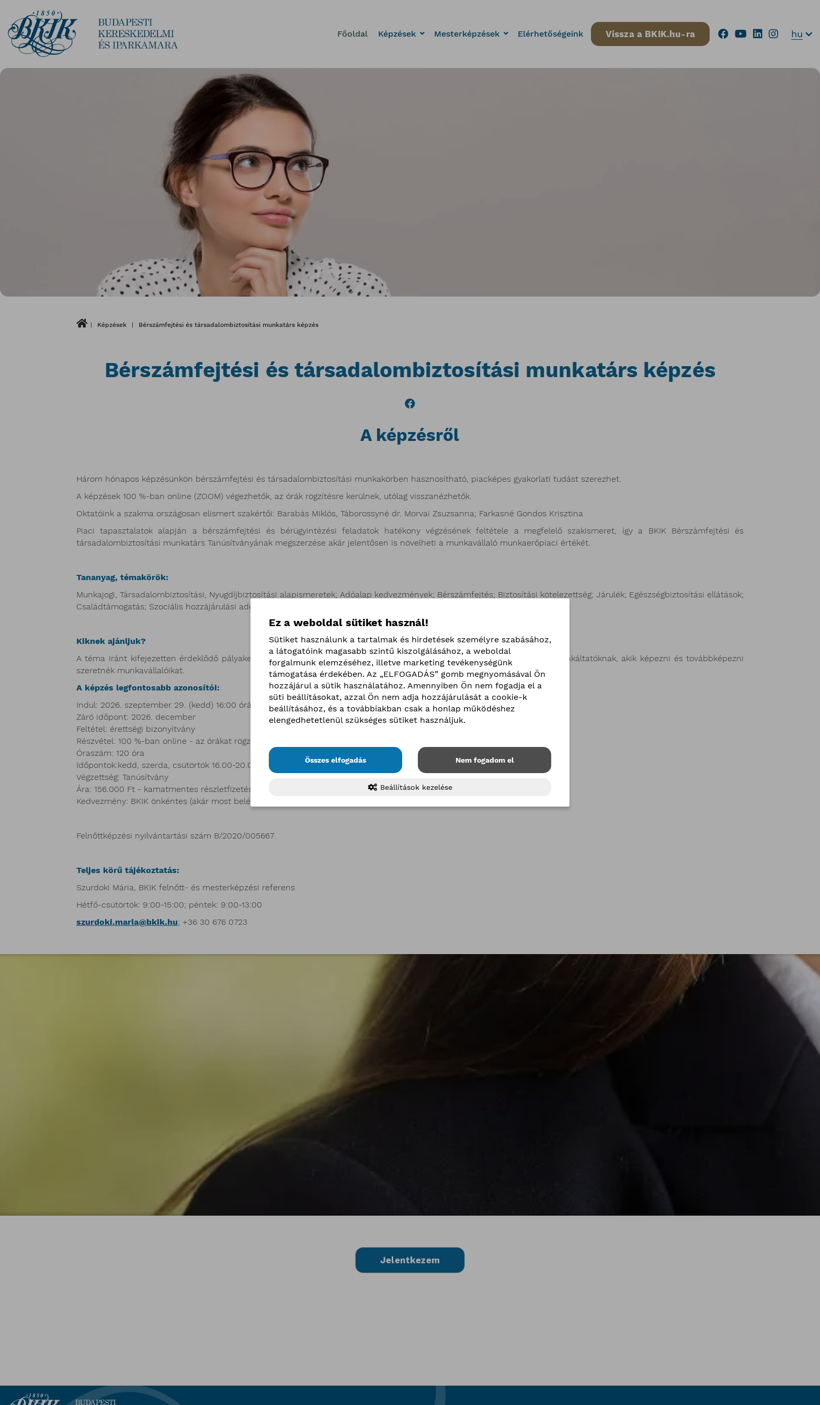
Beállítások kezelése (410, 787)
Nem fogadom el (484, 760)
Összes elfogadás (335, 760)
